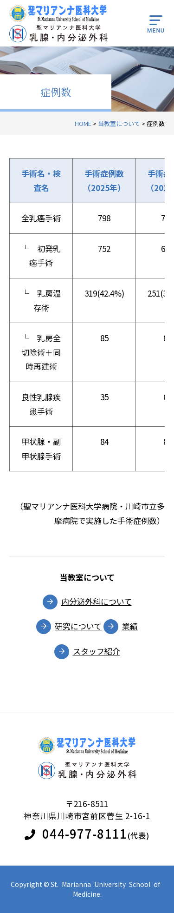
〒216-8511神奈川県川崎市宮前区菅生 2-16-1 (87, 809)
